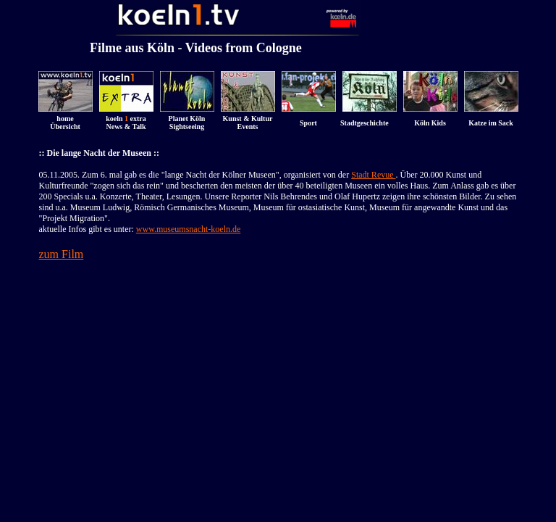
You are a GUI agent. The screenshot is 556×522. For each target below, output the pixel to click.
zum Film (61, 254)
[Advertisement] (278, 296)
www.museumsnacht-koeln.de (188, 229)
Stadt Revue (373, 175)
